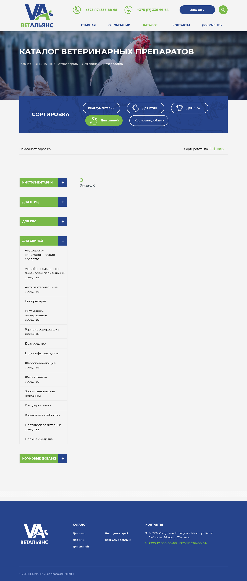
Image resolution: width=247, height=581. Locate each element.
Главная (88, 25)
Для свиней (91, 64)
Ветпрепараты (67, 64)
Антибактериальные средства (41, 289)
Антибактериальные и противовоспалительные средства (45, 273)
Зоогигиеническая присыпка (40, 393)
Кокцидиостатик (38, 405)
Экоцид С (88, 185)
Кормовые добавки (39, 458)
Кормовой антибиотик (43, 415)
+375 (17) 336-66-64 (153, 10)
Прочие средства (39, 439)
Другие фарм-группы (42, 353)
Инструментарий (37, 182)
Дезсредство (113, 64)
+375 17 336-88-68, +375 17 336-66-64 (178, 543)
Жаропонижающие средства (40, 365)
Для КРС (29, 221)
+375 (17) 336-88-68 (101, 10)
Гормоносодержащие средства (42, 331)
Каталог (150, 25)
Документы (212, 25)
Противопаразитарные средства (43, 427)
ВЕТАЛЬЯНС (44, 64)
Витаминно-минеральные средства (36, 315)
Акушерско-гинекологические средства (40, 255)
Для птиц (30, 202)
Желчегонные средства (36, 379)
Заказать (197, 9)
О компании (119, 25)
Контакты (181, 25)
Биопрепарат (35, 301)
